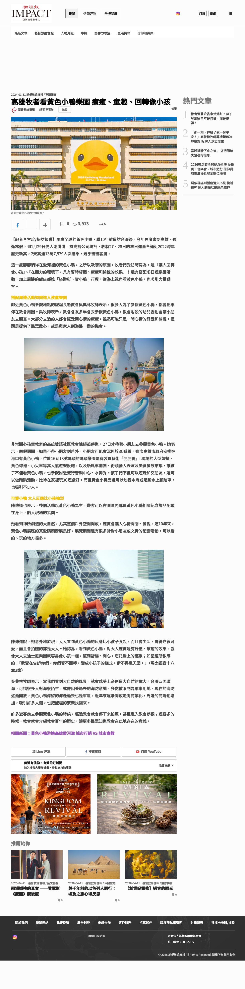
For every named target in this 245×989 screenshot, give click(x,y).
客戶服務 (125, 922)
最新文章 (21, 33)
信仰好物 (89, 13)
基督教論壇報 (44, 33)
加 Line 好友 (38, 751)
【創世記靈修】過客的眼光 (149, 888)
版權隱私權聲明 (171, 922)
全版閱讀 (110, 13)
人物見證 (67, 33)
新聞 (72, 13)
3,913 (81, 223)
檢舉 (174, 108)
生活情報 (123, 33)
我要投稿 (62, 922)
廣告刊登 (83, 922)
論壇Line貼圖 (96, 936)
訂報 (202, 13)
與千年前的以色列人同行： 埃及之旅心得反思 (92, 891)
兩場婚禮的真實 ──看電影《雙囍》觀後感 (35, 891)
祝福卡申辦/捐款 (223, 922)
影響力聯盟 (102, 33)
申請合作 (104, 922)
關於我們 (21, 922)
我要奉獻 (166, 766)
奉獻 (213, 13)
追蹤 (64, 109)
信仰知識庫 (145, 33)
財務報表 (196, 922)
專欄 (84, 33)
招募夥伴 (145, 922)
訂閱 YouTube (148, 751)
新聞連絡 (42, 922)
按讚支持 (93, 751)
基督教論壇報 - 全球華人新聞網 (31, 13)
